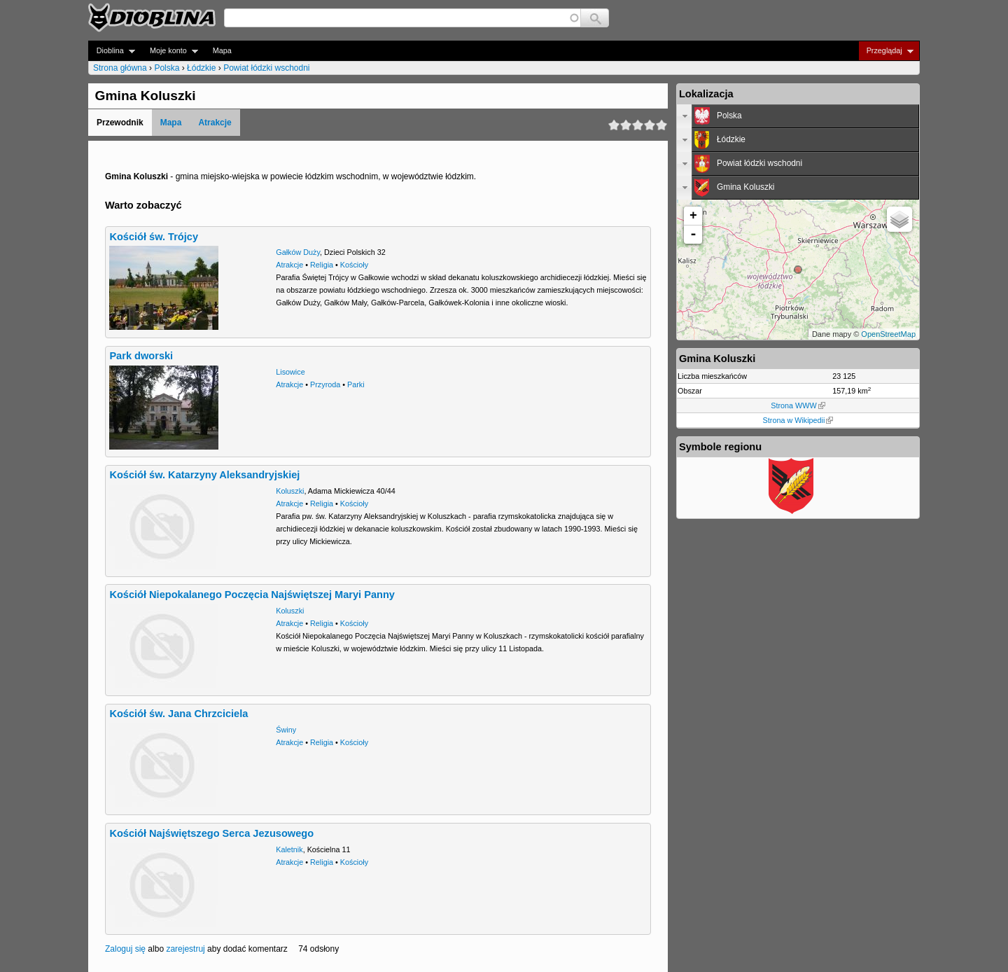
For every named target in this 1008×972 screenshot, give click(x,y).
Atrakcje (214, 122)
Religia (321, 265)
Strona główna (120, 68)
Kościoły (354, 265)
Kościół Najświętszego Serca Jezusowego (211, 833)
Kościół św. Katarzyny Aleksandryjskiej (204, 474)
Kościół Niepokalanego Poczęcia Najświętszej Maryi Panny (252, 594)
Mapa (222, 50)
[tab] (798, 116)
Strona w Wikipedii (798, 420)
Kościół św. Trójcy (153, 236)
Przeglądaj (885, 50)
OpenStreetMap (888, 334)
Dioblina (111, 50)
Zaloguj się (125, 949)
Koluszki (290, 491)
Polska (166, 68)
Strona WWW (798, 405)
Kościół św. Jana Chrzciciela (178, 713)
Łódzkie (201, 68)
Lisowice (290, 372)
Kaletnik (289, 849)
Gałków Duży (298, 252)
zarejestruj (185, 949)
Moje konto (169, 50)
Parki (356, 384)
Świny (286, 729)
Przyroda (325, 384)
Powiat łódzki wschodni (266, 68)
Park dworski (141, 355)
